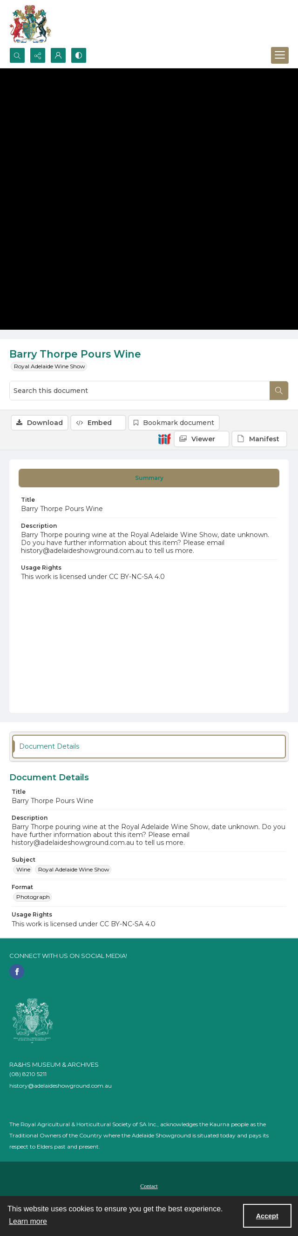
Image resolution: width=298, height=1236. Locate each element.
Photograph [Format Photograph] (33, 896)
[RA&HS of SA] (32, 1020)
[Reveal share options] (37, 55)
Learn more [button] (28, 1221)
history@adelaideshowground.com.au (60, 1085)
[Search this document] (140, 390)
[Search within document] (279, 390)
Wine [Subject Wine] (23, 869)
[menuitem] (149, 1185)
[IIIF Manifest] (259, 439)
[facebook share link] (16, 971)
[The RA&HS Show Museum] (30, 24)
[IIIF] (164, 438)
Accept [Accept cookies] (267, 1216)
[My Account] (58, 55)
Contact (148, 1186)
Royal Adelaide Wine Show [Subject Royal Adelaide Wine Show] (73, 869)
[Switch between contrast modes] (78, 55)
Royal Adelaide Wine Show (49, 366)
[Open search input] (17, 55)
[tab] (149, 478)
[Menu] (280, 55)
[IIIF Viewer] (202, 439)
